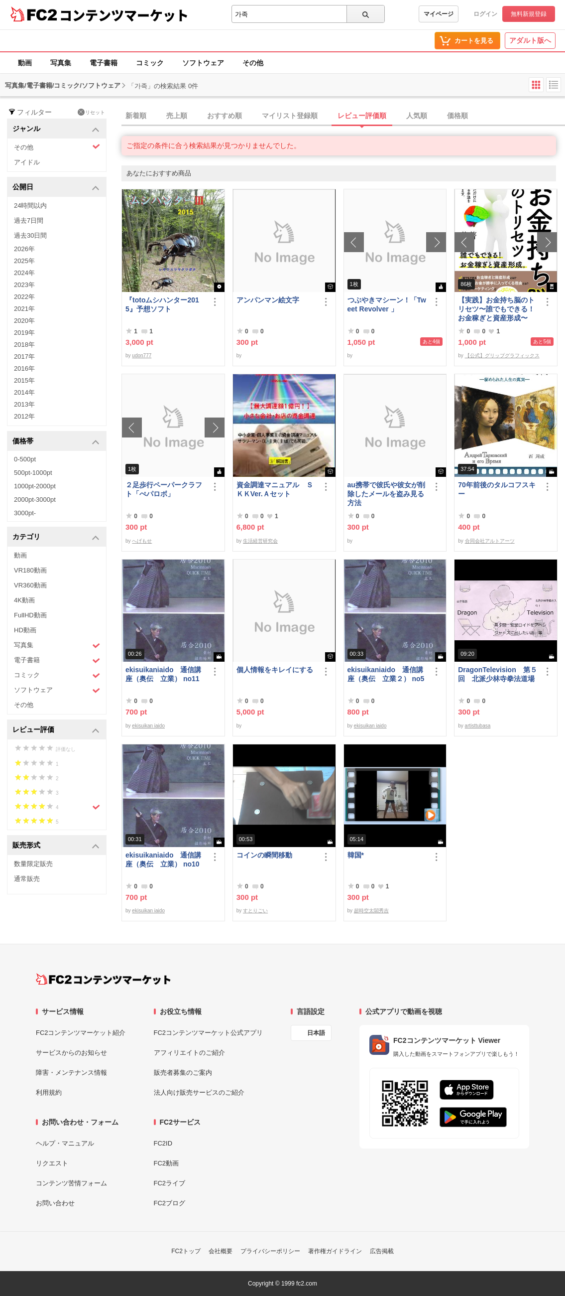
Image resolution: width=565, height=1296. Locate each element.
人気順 (416, 116)
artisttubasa (478, 725)
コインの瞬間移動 (264, 855)
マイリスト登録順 (290, 116)
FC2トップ (186, 1251)
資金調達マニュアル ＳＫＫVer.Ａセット (274, 489)
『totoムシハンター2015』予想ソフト (162, 304)
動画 (25, 63)
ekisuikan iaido (148, 725)
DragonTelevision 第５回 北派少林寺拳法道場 (497, 674)
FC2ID (163, 1143)
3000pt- (25, 513)
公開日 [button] (56, 187)
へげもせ (142, 541)
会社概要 (220, 1251)
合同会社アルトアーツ (490, 541)
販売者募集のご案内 (183, 1072)
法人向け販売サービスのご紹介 (199, 1092)
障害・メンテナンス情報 (71, 1072)
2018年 (24, 344)
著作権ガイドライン (335, 1251)
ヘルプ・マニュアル (65, 1143)
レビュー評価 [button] (56, 730)
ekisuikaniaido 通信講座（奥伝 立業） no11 (163, 674)
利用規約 (49, 1092)
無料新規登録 (529, 13)
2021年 (24, 308)
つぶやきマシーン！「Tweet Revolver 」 (386, 304)
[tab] (343, 116)
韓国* (355, 855)
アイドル (27, 162)
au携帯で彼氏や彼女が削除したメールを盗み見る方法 (386, 494)
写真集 (60, 63)
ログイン (485, 13)
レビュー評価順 (362, 116)
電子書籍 (103, 63)
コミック (150, 63)
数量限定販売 (33, 863)
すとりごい (255, 910)
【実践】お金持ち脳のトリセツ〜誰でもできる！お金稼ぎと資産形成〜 (496, 309)
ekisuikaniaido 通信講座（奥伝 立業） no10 (163, 859)
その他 (252, 63)
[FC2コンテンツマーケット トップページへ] (103, 979)
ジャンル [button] (56, 129)
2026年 (24, 249)
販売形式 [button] (56, 846)
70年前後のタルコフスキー (497, 489)
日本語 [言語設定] (316, 1032)
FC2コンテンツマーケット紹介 (81, 1032)
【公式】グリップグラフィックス (502, 355)
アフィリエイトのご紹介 (189, 1052)
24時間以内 (30, 205)
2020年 (24, 320)
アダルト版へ (530, 40)
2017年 (24, 356)
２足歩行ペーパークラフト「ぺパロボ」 (163, 489)
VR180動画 (30, 570)
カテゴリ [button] (56, 537)
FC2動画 (166, 1163)
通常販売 (27, 878)
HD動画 (25, 630)
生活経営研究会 (260, 541)
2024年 (24, 273)
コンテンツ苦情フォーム (71, 1183)
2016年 (24, 368)
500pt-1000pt (33, 472)
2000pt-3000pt (35, 499)
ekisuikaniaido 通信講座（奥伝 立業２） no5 (386, 674)
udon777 (141, 355)
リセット (91, 112)
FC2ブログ (170, 1203)
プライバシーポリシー (270, 1251)
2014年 (24, 392)
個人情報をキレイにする (274, 670)
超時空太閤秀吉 (371, 910)
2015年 (24, 380)
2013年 (24, 404)
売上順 (176, 116)
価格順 (457, 116)
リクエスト (52, 1163)
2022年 (24, 296)
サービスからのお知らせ (71, 1052)
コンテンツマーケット (124, 14)
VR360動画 (30, 585)
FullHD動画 (30, 615)
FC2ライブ (170, 1183)
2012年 (24, 416)
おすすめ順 (224, 116)
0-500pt (25, 459)
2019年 (24, 332)
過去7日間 (28, 220)
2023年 (24, 284)
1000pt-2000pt (35, 486)
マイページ (438, 13)
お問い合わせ (55, 1203)
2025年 (24, 261)
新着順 (135, 116)
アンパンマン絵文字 (267, 300)
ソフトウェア (203, 63)
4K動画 (24, 600)
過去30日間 (30, 235)
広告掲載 (382, 1251)
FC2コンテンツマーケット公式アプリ (208, 1032)
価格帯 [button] (56, 441)
